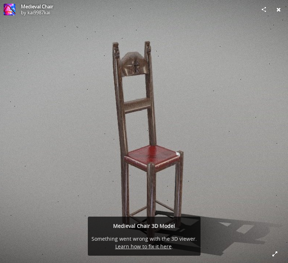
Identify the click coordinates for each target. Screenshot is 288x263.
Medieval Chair (37, 6)
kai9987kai (38, 12)
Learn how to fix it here (143, 246)
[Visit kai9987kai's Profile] (9, 9)
